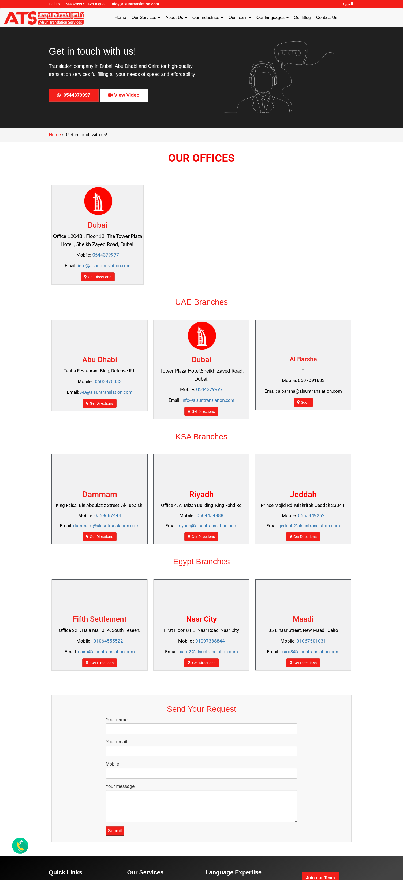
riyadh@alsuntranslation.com (208, 525)
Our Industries (207, 17)
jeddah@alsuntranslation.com (310, 525)
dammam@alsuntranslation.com (106, 525)
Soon (303, 402)
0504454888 (210, 515)
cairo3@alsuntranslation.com (310, 651)
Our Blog (302, 17)
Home (120, 17)
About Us (176, 17)
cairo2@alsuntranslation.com (208, 651)
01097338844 (210, 641)
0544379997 (73, 4)
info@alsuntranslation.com (135, 4)
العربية (347, 4)
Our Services (146, 17)
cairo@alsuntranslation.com (106, 651)
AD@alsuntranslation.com (106, 392)
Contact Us (326, 17)
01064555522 (108, 641)
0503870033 (108, 381)
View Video (123, 95)
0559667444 (107, 515)
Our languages (272, 17)
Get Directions (97, 276)
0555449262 (311, 515)
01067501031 (311, 641)
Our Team (240, 17)
